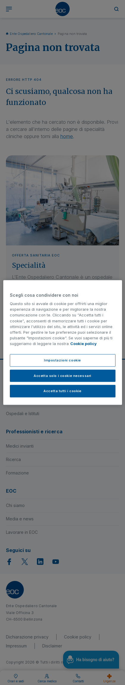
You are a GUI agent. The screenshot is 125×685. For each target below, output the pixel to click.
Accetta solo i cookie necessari (62, 375)
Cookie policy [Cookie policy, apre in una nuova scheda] (83, 343)
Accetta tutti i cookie (62, 391)
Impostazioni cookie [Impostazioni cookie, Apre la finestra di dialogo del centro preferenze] (62, 360)
